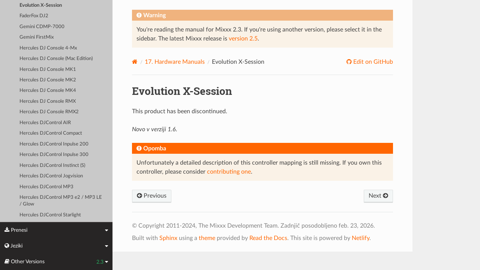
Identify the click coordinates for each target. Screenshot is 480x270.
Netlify (360, 238)
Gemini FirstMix (37, 37)
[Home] (135, 61)
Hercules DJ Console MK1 (48, 69)
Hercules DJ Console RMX (48, 101)
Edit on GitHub (372, 62)
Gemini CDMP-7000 (42, 26)
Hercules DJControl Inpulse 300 (54, 154)
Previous (151, 196)
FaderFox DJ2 (34, 16)
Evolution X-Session (41, 5)
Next (378, 196)
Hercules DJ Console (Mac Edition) (56, 58)
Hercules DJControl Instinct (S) (52, 165)
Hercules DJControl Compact (51, 133)
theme (207, 238)
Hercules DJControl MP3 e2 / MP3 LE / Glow (61, 201)
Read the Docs (268, 238)
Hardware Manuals (175, 62)
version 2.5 (243, 39)
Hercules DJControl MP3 (47, 186)
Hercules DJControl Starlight (50, 215)
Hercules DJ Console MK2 (48, 80)
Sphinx (168, 238)
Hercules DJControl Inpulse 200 (54, 144)
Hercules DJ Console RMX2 (49, 112)
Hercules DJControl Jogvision (51, 176)
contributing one (229, 172)
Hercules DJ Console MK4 (48, 90)
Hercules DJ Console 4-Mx (48, 48)
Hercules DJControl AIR (45, 122)
